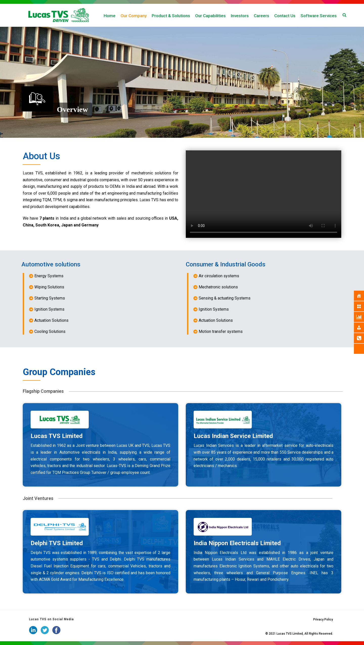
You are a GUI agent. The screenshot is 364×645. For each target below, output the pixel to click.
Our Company (134, 15)
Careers (261, 15)
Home (110, 15)
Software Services (319, 15)
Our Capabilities (210, 15)
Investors (240, 15)
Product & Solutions (171, 15)
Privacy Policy (323, 619)
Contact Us (284, 15)
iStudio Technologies (250, 633)
